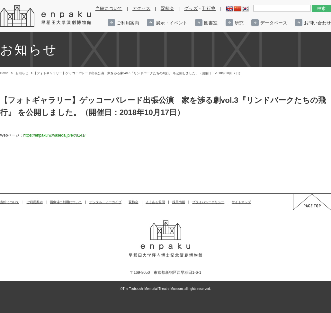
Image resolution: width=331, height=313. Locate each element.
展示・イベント (171, 22)
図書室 (211, 22)
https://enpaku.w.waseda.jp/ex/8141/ (54, 135)
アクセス (141, 8)
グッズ (191, 8)
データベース (273, 22)
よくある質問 (155, 202)
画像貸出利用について (66, 202)
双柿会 (167, 8)
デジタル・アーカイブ (105, 202)
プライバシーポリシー (208, 202)
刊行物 (209, 8)
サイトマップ (241, 202)
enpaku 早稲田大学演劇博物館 (46, 16)
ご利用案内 (128, 22)
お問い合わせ (317, 22)
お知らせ (21, 73)
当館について (108, 8)
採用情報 (178, 202)
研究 (239, 22)
